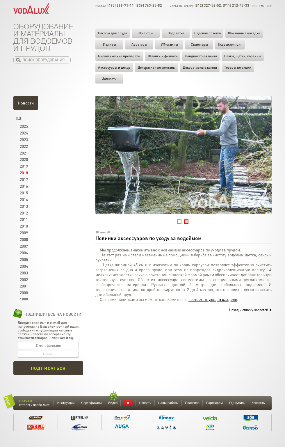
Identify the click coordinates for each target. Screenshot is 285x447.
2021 (24, 152)
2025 (24, 126)
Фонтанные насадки (244, 33)
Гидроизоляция (230, 44)
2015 (24, 192)
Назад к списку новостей (250, 310)
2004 (24, 266)
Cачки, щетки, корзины (242, 56)
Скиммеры (199, 44)
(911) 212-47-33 (236, 5)
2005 (24, 259)
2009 (24, 232)
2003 (24, 272)
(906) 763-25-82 (149, 5)
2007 (24, 246)
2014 (24, 199)
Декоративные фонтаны (157, 67)
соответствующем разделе (212, 299)
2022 (24, 146)
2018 (24, 172)
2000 (24, 292)
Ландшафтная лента (201, 56)
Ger (269, 6)
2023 (24, 139)
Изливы (109, 44)
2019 (24, 165)
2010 (24, 225)
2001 (24, 285)
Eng (261, 6)
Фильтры (145, 33)
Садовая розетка (207, 33)
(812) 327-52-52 (208, 5)
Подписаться (48, 368)
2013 (24, 206)
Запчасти (109, 79)
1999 (24, 299)
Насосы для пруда (112, 33)
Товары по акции (237, 67)
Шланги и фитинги (163, 56)
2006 (24, 252)
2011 (24, 219)
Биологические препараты (119, 56)
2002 (24, 279)
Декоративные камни (200, 67)
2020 (24, 159)
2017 (24, 179)
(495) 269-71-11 (120, 5)
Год (17, 117)
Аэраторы (139, 44)
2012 (24, 212)
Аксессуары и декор (114, 67)
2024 (24, 132)
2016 (24, 186)
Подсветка (176, 33)
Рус (254, 6)
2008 (24, 239)
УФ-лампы (169, 44)
